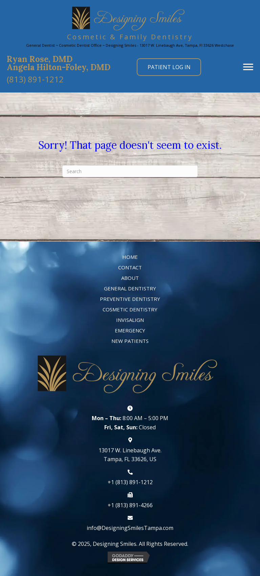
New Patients (130, 340)
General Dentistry (130, 288)
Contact (130, 267)
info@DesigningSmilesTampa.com (130, 528)
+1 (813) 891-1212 (130, 482)
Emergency (130, 330)
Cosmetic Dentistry (130, 309)
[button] (35, 78)
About (130, 277)
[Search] (130, 171)
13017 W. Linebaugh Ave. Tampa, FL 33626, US (130, 455)
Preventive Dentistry (130, 298)
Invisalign (130, 319)
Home (130, 256)
